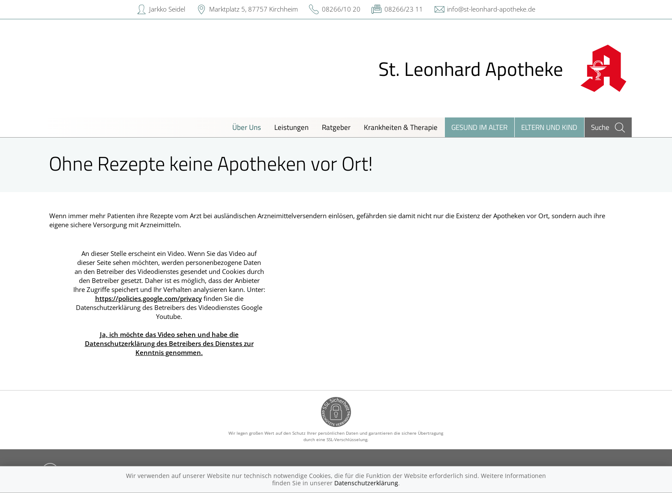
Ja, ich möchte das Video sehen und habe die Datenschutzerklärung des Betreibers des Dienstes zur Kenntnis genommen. (169, 343)
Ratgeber (336, 127)
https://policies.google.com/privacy (148, 298)
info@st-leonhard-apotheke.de (491, 9)
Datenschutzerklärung (366, 483)
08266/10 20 (341, 9)
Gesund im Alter (479, 127)
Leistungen (291, 127)
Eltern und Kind (549, 127)
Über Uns (246, 127)
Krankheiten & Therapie (401, 127)
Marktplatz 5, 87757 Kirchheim (253, 9)
